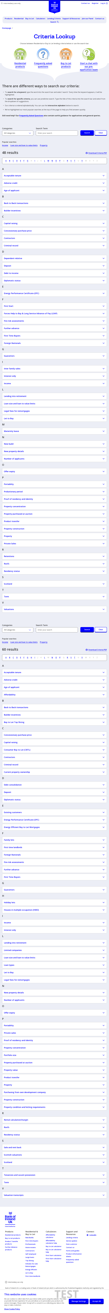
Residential (19, 18)
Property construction (54, 528)
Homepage (6, 28)
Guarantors (54, 355)
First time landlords (54, 847)
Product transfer (54, 521)
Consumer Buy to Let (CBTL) (54, 749)
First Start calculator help (53, 1260)
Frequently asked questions (72, 1261)
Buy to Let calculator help (53, 1251)
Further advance (54, 328)
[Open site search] (54, 22)
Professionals (30, 1244)
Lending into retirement (54, 396)
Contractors (54, 238)
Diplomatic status (54, 280)
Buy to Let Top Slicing (54, 722)
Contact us (99, 18)
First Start (54, 306)
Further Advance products (11, 1248)
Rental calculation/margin (54, 1119)
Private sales (54, 1032)
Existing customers (54, 812)
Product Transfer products (11, 1242)
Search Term (42, 128)
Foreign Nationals (54, 343)
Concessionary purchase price (54, 230)
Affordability (54, 694)
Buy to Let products (12, 1238)
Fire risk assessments (54, 320)
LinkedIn (91, 1235)
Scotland (54, 583)
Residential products (13, 1235)
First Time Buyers (54, 335)
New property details (54, 451)
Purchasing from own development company (54, 1092)
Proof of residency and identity (54, 499)
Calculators (40, 18)
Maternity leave (54, 431)
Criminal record (54, 245)
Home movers (30, 1247)
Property (54, 536)
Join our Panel (87, 18)
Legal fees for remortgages (54, 410)
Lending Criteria (54, 18)
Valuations (54, 609)
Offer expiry (54, 471)
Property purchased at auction (54, 513)
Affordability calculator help (51, 1242)
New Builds (29, 1238)
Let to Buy (54, 418)
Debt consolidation (54, 784)
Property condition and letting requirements (54, 1107)
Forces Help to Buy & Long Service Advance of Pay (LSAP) (54, 313)
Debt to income (54, 273)
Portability (54, 484)
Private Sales (54, 543)
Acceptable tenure (54, 175)
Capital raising (54, 223)
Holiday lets (54, 902)
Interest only (54, 376)
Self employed (30, 1254)
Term (54, 596)
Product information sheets (74, 1255)
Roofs (54, 563)
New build (54, 443)
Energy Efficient (31, 1270)
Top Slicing (29, 1261)
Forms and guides (72, 1251)
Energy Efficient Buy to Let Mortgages (54, 827)
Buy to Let (29, 18)
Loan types (54, 965)
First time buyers (31, 1241)
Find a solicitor (71, 1244)
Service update (71, 1241)
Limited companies (54, 950)
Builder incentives (54, 210)
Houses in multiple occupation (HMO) (54, 909)
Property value (54, 1069)
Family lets (54, 839)
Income (54, 383)
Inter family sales (54, 368)
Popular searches (9, 142)
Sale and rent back (54, 1147)
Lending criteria (72, 1238)
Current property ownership (54, 772)
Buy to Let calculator (53, 1246)
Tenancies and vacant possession (54, 1174)
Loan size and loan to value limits (54, 403)
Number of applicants (54, 458)
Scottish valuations (54, 1154)
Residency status (54, 571)
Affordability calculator (50, 1236)
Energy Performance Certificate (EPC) (54, 293)
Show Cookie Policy (13, 1309)
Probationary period (54, 491)
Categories (7, 128)
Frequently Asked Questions (31, 115)
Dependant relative (54, 258)
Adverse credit (54, 183)
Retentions (54, 556)
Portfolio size (54, 1055)
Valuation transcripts (54, 1195)
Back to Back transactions (54, 203)
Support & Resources (71, 18)
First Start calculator (53, 1255)
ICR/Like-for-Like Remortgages (31, 1265)
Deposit (54, 265)
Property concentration (54, 506)
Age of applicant (54, 190)
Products (8, 18)
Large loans (29, 1257)
